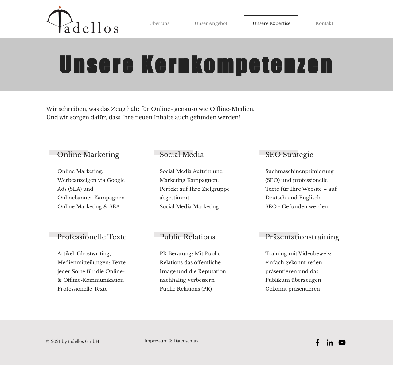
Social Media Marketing (189, 206)
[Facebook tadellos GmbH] (317, 342)
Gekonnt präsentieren (292, 289)
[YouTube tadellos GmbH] (342, 342)
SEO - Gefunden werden (296, 206)
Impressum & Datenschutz (171, 340)
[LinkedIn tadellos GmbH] (329, 342)
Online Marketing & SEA (88, 206)
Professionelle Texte (82, 289)
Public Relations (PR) (186, 289)
